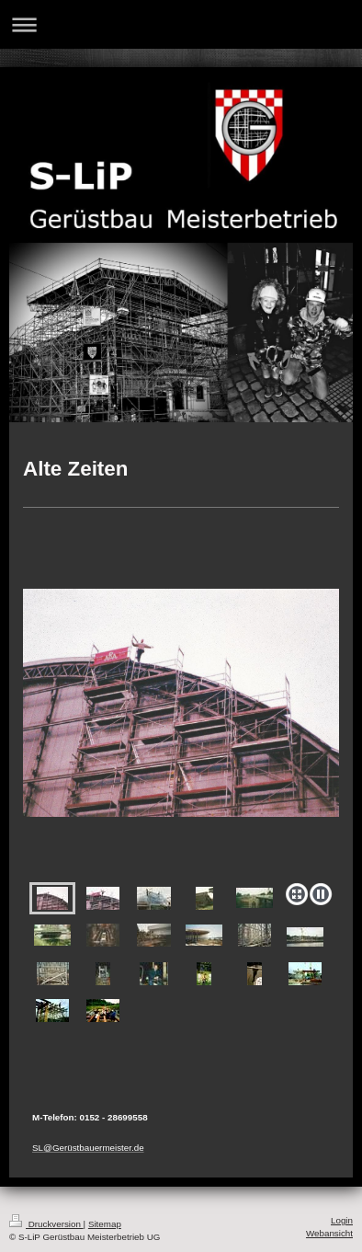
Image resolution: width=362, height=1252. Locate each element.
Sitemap (104, 1224)
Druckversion (46, 1224)
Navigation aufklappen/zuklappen (181, 24)
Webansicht (329, 1233)
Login (342, 1220)
